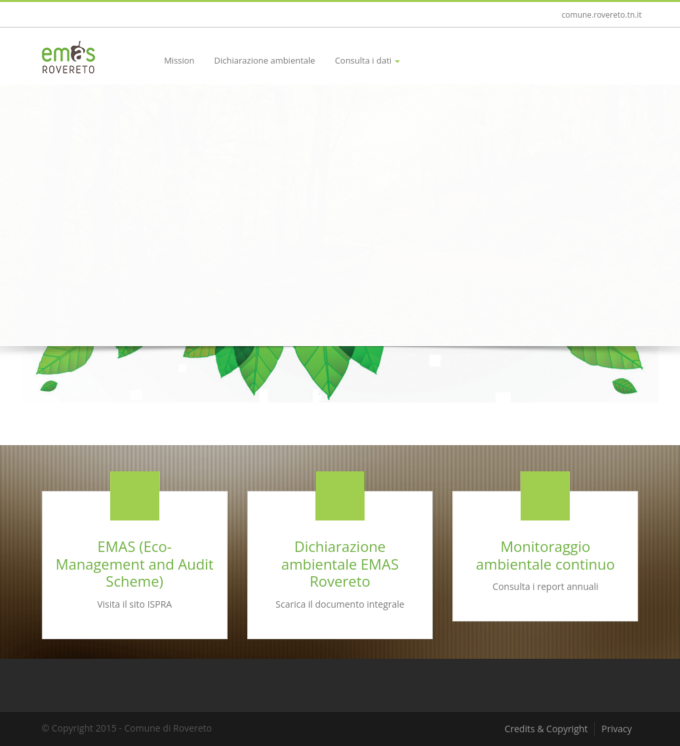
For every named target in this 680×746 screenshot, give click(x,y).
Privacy (616, 728)
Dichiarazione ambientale (264, 60)
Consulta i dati (368, 60)
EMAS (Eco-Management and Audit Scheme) (135, 563)
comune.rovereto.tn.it (602, 14)
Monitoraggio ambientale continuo (545, 554)
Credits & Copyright (546, 728)
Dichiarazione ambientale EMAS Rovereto (340, 563)
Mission (179, 60)
